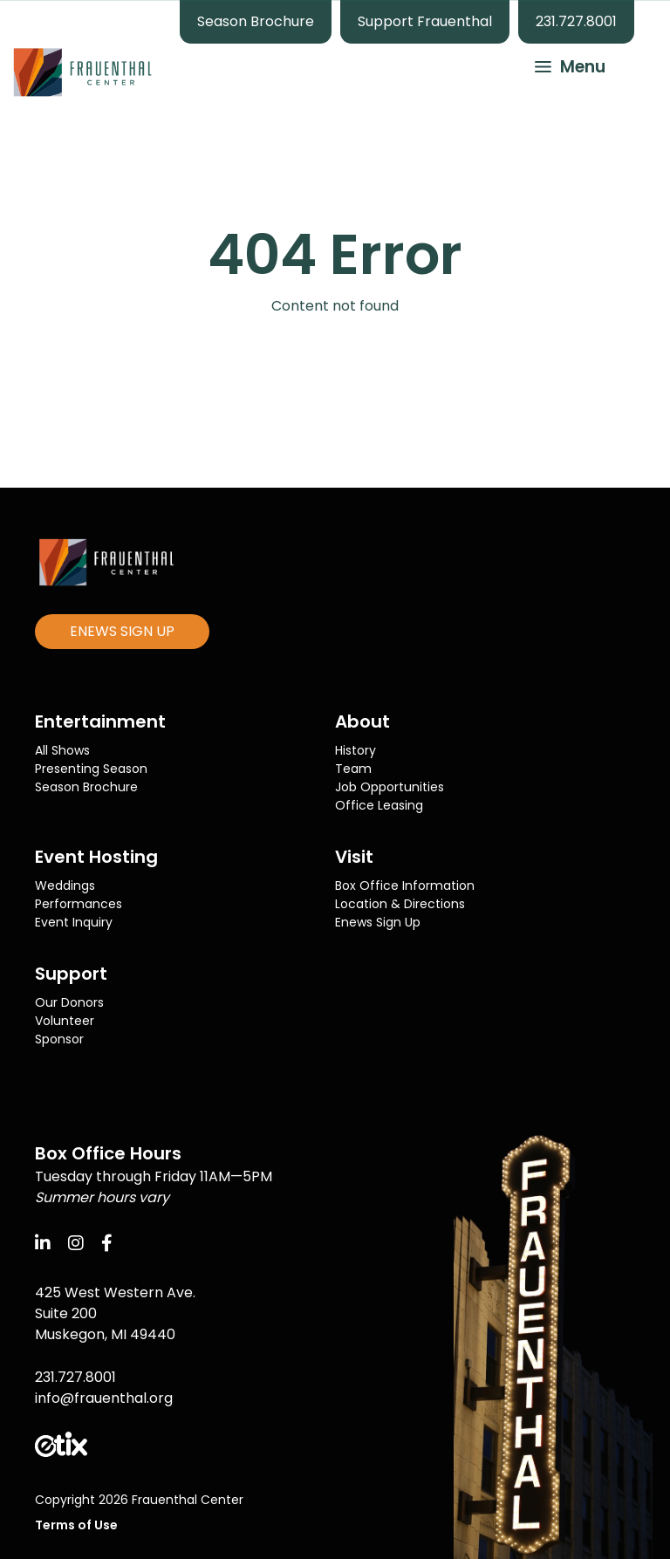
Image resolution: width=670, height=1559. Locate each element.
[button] (562, 64)
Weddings (65, 885)
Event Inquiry (74, 922)
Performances (78, 904)
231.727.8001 (576, 21)
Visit (354, 856)
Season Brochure (255, 21)
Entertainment (100, 721)
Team (353, 768)
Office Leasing (379, 805)
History (355, 750)
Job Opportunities (389, 787)
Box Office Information (405, 885)
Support (71, 973)
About (362, 721)
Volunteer (64, 1020)
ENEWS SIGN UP (122, 631)
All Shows (62, 750)
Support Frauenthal (425, 21)
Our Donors (69, 1002)
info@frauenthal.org (104, 1398)
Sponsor (59, 1039)
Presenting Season (91, 768)
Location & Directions (400, 904)
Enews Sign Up (377, 922)
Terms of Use (76, 1525)
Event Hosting (96, 856)
